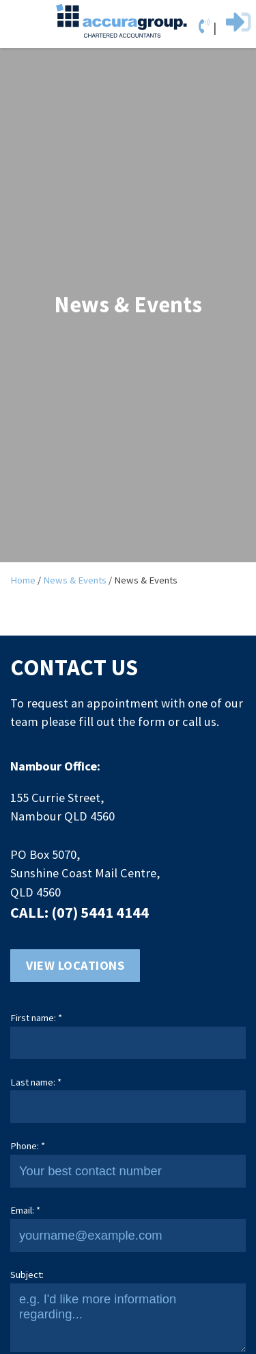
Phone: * (27, 1146)
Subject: (27, 1274)
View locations (75, 965)
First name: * (36, 1018)
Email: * (25, 1210)
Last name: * (35, 1082)
